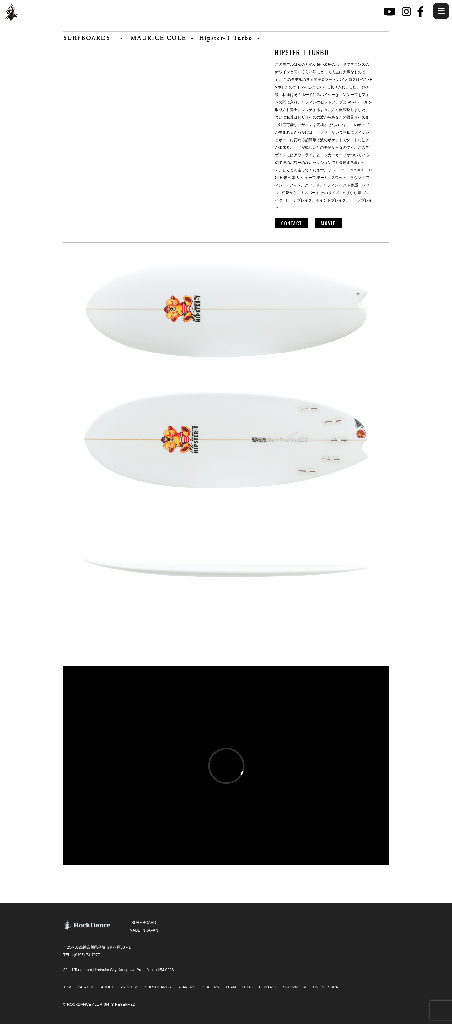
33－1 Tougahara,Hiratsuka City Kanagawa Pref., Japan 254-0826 (118, 970)
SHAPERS (186, 987)
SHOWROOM (295, 987)
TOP (67, 987)
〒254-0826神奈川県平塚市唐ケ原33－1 (97, 947)
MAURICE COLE (158, 39)
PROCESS (129, 987)
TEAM (230, 987)
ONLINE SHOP (326, 987)
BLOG (247, 987)
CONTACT (291, 223)
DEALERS (210, 987)
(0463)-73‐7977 (87, 955)
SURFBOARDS (86, 39)
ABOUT (107, 987)
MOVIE (328, 223)
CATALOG (86, 987)
